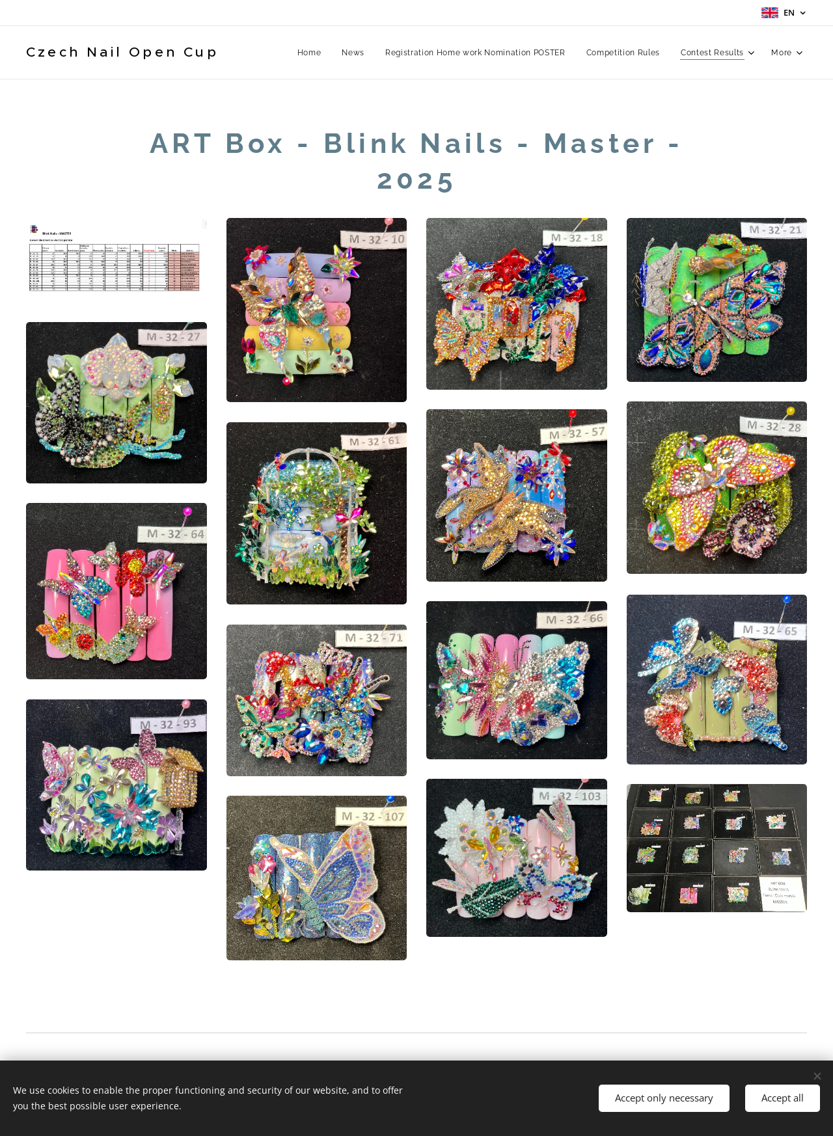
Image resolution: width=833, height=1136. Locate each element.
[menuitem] (310, 52)
